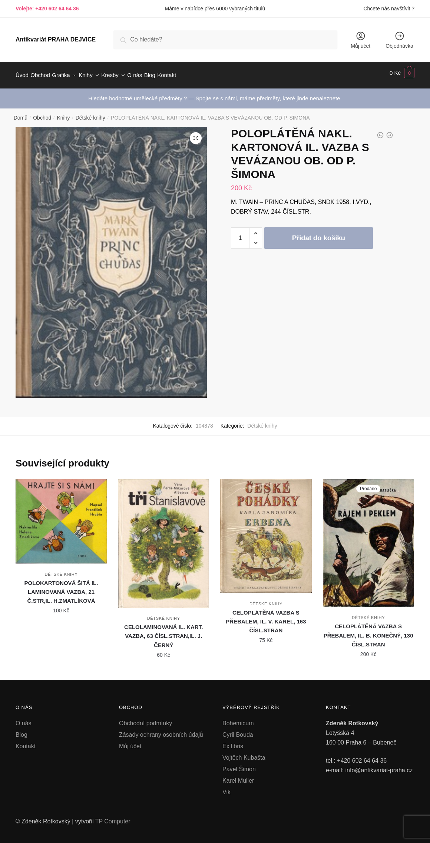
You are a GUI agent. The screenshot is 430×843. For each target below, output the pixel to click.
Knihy (63, 113)
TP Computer (112, 817)
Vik (226, 788)
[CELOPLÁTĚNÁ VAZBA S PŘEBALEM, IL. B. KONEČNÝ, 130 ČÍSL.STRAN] (368, 538)
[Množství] (240, 233)
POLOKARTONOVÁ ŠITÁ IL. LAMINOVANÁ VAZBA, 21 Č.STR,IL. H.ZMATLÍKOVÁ (61, 587)
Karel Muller (238, 776)
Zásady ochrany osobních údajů (161, 730)
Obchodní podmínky (145, 719)
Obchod (42, 113)
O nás (24, 719)
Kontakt (26, 742)
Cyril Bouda (237, 730)
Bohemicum (238, 719)
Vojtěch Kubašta (243, 753)
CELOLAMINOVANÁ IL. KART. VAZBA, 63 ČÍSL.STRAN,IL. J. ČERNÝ (163, 631)
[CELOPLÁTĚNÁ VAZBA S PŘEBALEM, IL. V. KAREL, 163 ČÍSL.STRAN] (265, 531)
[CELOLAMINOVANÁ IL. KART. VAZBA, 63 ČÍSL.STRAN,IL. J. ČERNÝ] (163, 538)
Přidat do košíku (318, 233)
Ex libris (232, 742)
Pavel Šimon (239, 765)
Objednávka (399, 40)
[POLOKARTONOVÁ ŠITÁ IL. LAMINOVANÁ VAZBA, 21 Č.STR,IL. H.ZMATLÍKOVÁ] (61, 516)
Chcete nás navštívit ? (388, 8)
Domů (20, 113)
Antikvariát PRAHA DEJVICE (56, 39)
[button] (196, 134)
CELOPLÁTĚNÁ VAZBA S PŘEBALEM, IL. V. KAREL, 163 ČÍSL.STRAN (266, 617)
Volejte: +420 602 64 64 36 (47, 8)
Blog (21, 730)
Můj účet (360, 40)
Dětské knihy (90, 113)
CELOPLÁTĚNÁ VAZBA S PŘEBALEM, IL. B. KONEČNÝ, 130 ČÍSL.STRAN (368, 631)
